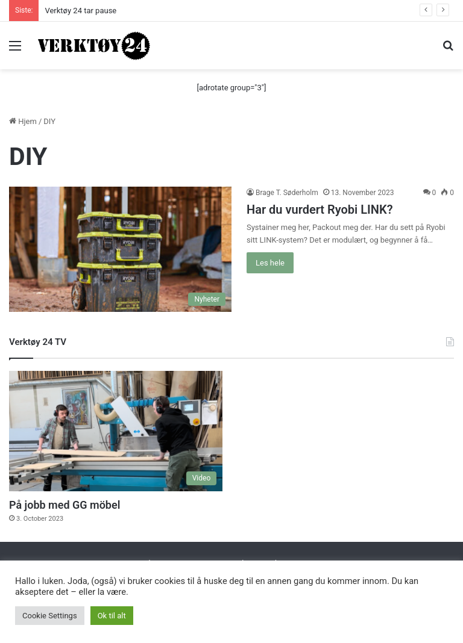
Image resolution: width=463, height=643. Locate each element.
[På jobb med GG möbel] (115, 431)
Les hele (270, 262)
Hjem (23, 121)
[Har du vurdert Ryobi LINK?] (120, 249)
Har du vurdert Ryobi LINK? (320, 209)
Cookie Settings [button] (49, 615)
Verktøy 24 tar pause (80, 10)
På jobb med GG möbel (64, 505)
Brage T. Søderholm (287, 192)
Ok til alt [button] (112, 615)
